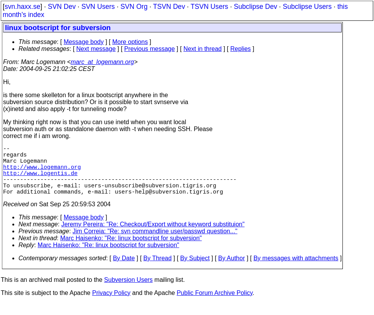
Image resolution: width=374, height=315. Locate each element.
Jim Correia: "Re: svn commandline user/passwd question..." (155, 243)
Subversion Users (128, 292)
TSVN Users (209, 6)
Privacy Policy (111, 305)
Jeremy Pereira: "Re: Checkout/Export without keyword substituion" (152, 236)
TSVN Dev (169, 6)
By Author (231, 270)
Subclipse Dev (255, 6)
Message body (83, 42)
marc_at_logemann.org (102, 62)
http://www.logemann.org (42, 173)
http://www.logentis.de (40, 180)
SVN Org (133, 6)
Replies (240, 48)
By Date (124, 270)
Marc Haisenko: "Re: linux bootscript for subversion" (131, 250)
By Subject (194, 270)
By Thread (158, 270)
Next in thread (203, 48)
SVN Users (98, 6)
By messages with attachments (296, 270)
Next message (95, 48)
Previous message (149, 48)
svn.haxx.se (22, 6)
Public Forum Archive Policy (214, 305)
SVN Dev (61, 6)
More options (130, 42)
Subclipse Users (307, 6)
